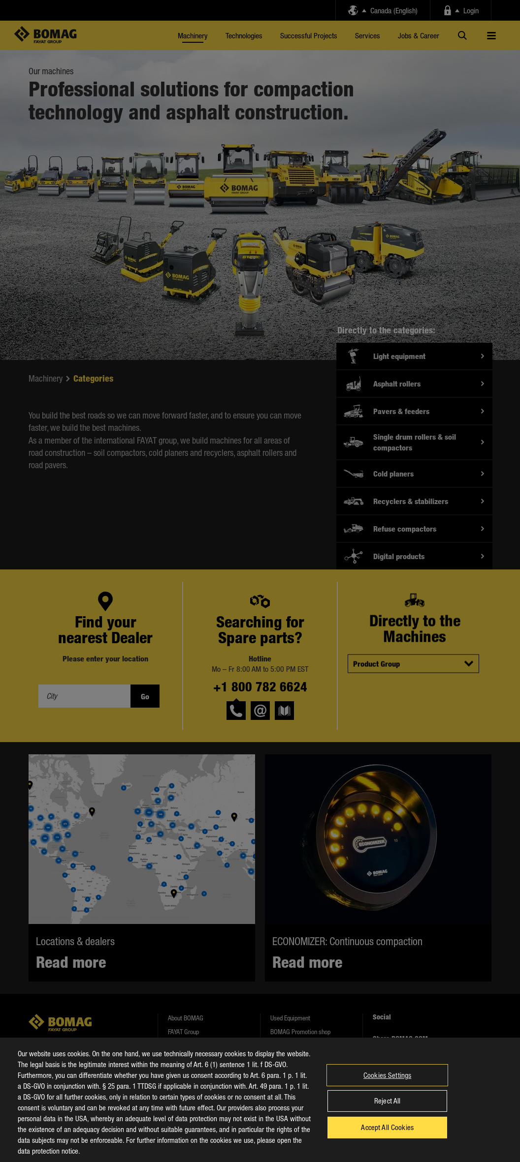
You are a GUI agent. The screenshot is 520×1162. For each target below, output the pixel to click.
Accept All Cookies (387, 1134)
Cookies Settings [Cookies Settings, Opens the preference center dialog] (387, 1082)
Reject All (387, 1108)
